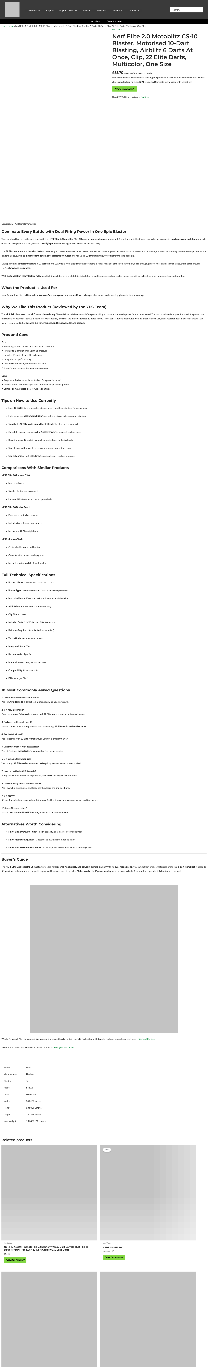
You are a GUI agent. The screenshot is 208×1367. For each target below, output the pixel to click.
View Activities (112, 21)
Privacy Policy (77, 1317)
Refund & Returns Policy (118, 1317)
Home (4, 26)
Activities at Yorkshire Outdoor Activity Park (26, 1265)
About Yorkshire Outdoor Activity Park (104, 1308)
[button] (35, 11)
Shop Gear (93, 21)
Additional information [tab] (26, 224)
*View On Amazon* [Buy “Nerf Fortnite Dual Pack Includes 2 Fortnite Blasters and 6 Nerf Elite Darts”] (123, 1217)
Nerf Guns (117, 29)
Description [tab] (7, 224)
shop (11, 26)
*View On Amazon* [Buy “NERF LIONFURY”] (71, 1212)
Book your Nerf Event (64, 1048)
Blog (134, 1317)
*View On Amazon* (124, 88)
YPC (144, 1265)
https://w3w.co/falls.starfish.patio (104, 1300)
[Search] (201, 9)
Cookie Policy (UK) (95, 1317)
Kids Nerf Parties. (146, 1039)
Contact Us (104, 1321)
